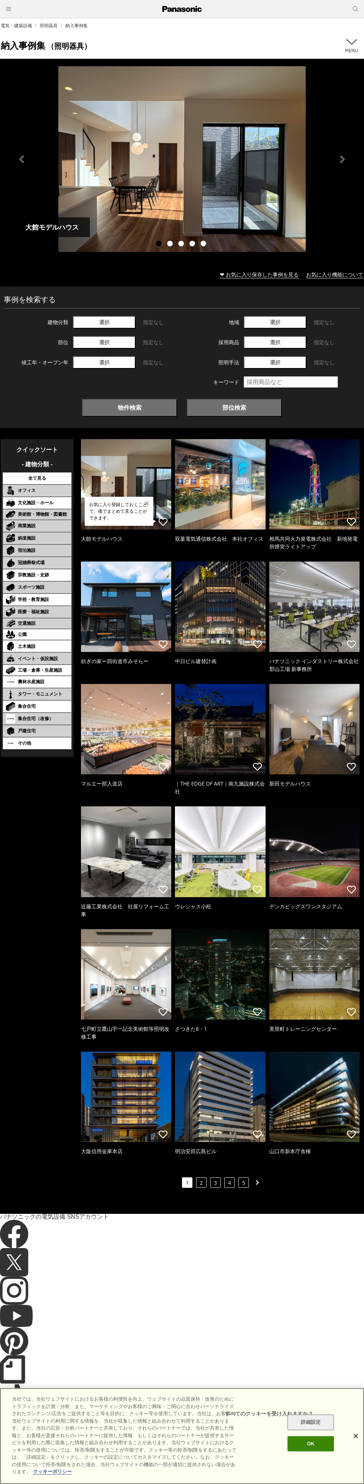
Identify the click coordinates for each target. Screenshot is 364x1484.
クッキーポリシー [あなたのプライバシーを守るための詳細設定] (52, 1471)
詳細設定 (311, 1422)
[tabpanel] (182, 159)
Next (342, 159)
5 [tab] (204, 244)
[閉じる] (356, 1436)
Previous (21, 159)
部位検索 (234, 407)
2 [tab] (171, 244)
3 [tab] (182, 244)
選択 (104, 322)
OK (311, 1443)
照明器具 (49, 25)
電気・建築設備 (16, 25)
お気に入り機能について (334, 274)
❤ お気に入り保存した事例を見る (259, 274)
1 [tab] (159, 244)
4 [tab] (193, 244)
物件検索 (130, 407)
